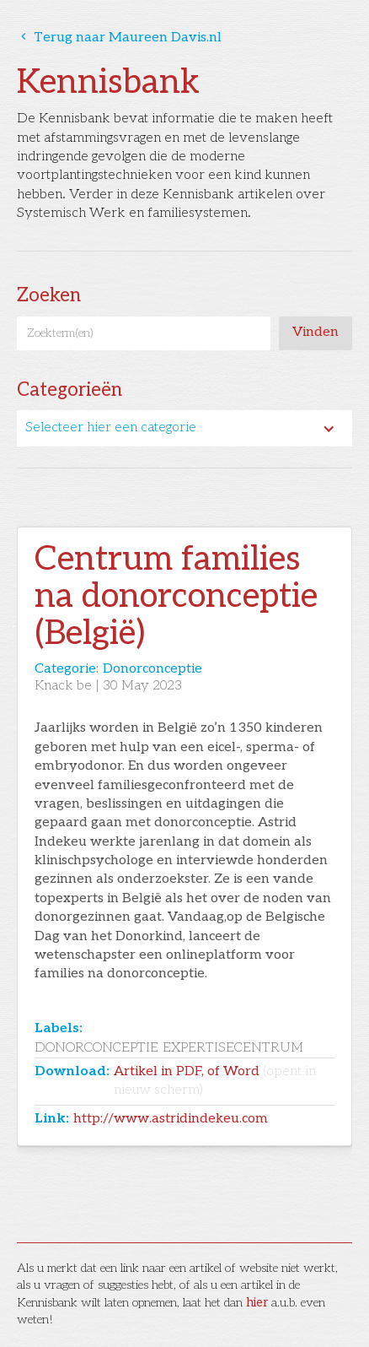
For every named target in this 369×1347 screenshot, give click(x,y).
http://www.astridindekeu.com (170, 1119)
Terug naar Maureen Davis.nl (119, 38)
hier (257, 1303)
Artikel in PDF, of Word (215, 1080)
